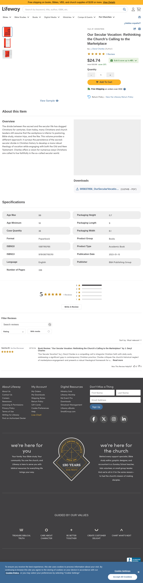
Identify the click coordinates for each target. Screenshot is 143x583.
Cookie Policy (12, 573)
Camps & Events (87, 17)
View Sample (49, 100)
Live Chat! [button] (36, 414)
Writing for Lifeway (10, 414)
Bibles (7, 17)
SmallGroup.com (68, 411)
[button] (89, 286)
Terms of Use (8, 411)
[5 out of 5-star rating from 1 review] (101, 54)
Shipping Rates (38, 398)
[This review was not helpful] (139, 366)
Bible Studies (22, 17)
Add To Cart (104, 82)
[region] (71, 572)
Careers (5, 398)
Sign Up (96, 406)
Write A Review (71, 307)
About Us (6, 391)
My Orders (36, 391)
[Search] (124, 9)
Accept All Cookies (122, 577)
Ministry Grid (66, 391)
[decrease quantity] (91, 74)
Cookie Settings (122, 571)
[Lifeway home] (11, 9)
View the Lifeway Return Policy (119, 96)
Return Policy (37, 401)
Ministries (68, 17)
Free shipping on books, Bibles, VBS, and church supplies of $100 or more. (71, 2)
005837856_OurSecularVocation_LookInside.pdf (98, 188)
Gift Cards (36, 404)
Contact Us (7, 394)
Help (33, 411)
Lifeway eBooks (68, 408)
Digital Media (52, 17)
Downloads (66, 401)
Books (37, 17)
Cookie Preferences (40, 408)
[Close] (138, 572)
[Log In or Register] (133, 9)
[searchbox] (24, 324)
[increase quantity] (110, 74)
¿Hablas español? (132, 23)
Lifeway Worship (68, 394)
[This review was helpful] (134, 366)
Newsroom (7, 401)
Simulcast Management (71, 404)
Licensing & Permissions (12, 404)
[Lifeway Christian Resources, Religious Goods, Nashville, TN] (134, 560)
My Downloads (38, 394)
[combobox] (75, 9)
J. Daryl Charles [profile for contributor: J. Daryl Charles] (97, 48)
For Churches (107, 17)
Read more (118, 360)
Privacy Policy (8, 408)
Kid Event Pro (67, 398)
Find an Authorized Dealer (14, 418)
